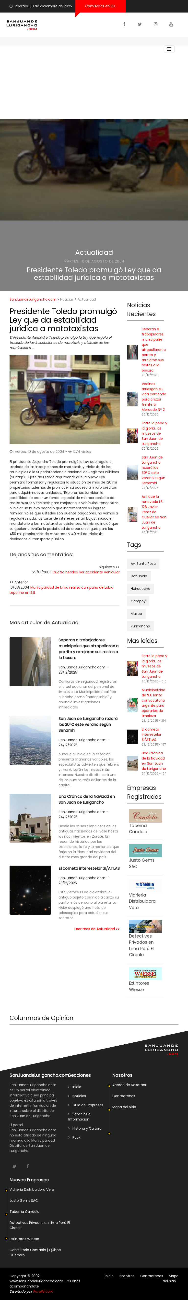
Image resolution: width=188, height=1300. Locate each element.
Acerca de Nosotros (129, 1084)
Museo (136, 613)
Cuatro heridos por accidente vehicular (86, 572)
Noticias (67, 299)
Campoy (138, 601)
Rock (74, 1137)
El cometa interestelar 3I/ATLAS (89, 868)
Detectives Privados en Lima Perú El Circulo (40, 1225)
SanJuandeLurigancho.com (33, 299)
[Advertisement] (94, 82)
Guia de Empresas (85, 1105)
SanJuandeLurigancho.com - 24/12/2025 (83, 742)
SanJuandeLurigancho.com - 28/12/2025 (83, 670)
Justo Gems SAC (24, 1200)
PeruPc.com (43, 1291)
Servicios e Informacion (79, 1117)
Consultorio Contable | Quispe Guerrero (35, 1252)
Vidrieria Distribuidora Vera (32, 1189)
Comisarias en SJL (100, 6)
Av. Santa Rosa (143, 563)
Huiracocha (140, 588)
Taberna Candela (24, 1211)
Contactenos (123, 1095)
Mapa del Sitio (124, 1107)
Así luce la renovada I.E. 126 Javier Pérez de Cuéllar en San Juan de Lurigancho (154, 512)
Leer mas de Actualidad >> (97, 929)
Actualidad (94, 252)
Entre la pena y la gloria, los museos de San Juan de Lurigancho (154, 433)
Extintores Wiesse (24, 1238)
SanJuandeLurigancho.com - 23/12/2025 (83, 880)
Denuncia (139, 576)
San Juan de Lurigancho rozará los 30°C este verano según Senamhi (88, 724)
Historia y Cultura (85, 1128)
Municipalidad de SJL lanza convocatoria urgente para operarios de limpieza (153, 703)
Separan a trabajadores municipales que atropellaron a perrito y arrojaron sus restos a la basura (88, 649)
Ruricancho (140, 626)
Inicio (74, 1086)
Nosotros (126, 1275)
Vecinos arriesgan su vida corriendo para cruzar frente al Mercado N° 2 (154, 396)
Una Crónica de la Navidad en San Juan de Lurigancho (87, 799)
